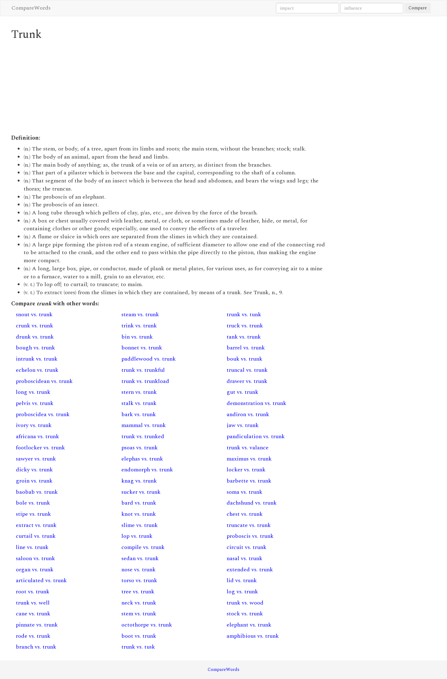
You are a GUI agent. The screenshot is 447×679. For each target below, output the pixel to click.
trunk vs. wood (245, 603)
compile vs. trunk (143, 547)
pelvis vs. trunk (34, 403)
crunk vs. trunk (34, 326)
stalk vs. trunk (138, 403)
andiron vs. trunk (248, 414)
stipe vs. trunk (33, 514)
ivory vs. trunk (34, 425)
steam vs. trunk (140, 314)
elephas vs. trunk (142, 459)
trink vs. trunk (139, 326)
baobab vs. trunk (37, 492)
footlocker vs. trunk (40, 447)
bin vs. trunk (137, 337)
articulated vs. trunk (41, 580)
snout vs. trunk (34, 314)
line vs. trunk (32, 547)
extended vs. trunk (250, 569)
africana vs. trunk (37, 436)
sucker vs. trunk (140, 492)
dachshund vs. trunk (252, 503)
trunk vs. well (33, 603)
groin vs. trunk (34, 481)
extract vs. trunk (36, 525)
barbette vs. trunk (249, 481)
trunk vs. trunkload (145, 381)
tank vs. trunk (244, 337)
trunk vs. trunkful (143, 370)
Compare (418, 8)
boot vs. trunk (138, 636)
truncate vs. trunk (249, 525)
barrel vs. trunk (246, 348)
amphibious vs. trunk (253, 636)
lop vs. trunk (136, 536)
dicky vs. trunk (34, 469)
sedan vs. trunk (140, 558)
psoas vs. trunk (139, 447)
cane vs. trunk (33, 613)
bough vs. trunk (35, 348)
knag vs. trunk (139, 481)
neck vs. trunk (138, 603)
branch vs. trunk (36, 647)
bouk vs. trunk (244, 359)
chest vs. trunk (245, 514)
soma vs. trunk (244, 492)
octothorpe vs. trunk (146, 625)
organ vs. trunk (34, 569)
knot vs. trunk (138, 514)
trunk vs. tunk (244, 314)
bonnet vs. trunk (141, 348)
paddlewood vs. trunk (148, 359)
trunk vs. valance (248, 447)
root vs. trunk (32, 591)
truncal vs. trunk (247, 370)
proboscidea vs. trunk (43, 414)
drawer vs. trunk (247, 381)
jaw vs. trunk (243, 425)
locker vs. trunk (246, 469)
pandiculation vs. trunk (256, 436)
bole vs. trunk (33, 503)
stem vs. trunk (138, 613)
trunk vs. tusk (138, 647)
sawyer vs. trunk (36, 459)
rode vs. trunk (33, 636)
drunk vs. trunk (35, 337)
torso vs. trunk (139, 580)
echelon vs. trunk (37, 370)
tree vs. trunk (137, 591)
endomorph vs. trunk (147, 469)
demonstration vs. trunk (256, 403)
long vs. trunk (33, 392)
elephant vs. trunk (249, 625)
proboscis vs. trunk (250, 536)
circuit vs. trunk (246, 547)
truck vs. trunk (245, 326)
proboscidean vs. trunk (44, 381)
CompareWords (31, 8)
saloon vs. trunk (35, 558)
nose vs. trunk (138, 569)
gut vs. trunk (242, 392)
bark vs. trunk (138, 414)
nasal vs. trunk (244, 558)
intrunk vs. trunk (36, 359)
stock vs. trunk (245, 613)
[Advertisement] (169, 87)
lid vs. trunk (242, 580)
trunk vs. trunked (142, 436)
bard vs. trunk (138, 503)
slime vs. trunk (139, 525)
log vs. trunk (242, 591)
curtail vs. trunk (36, 536)
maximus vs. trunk (249, 459)
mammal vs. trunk (143, 425)
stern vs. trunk (139, 392)
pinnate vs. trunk (37, 625)
